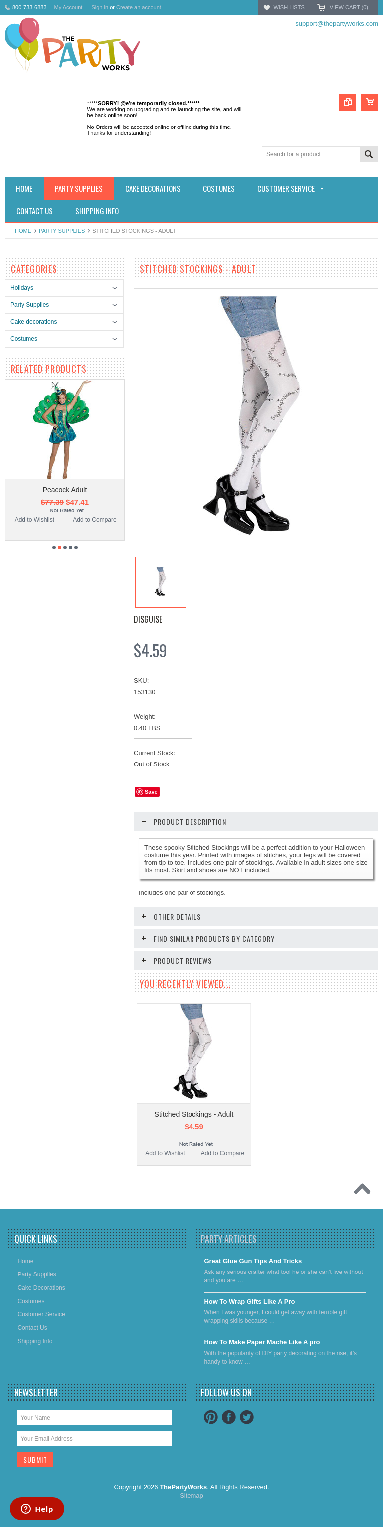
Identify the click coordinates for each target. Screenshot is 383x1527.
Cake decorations (33, 321)
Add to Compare (94, 519)
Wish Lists (288, 7)
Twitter (247, 1417)
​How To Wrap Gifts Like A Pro (249, 1301)
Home (23, 231)
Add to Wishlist (34, 519)
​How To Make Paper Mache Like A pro (262, 1342)
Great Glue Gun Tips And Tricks (253, 1261)
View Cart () (349, 7)
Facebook (229, 1417)
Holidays (21, 287)
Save (151, 792)
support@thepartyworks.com (336, 23)
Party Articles (229, 1238)
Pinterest (211, 1417)
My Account (68, 7)
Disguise (148, 619)
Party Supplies (62, 231)
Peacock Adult (65, 490)
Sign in (99, 7)
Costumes (23, 338)
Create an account (138, 7)
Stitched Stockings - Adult (194, 1114)
